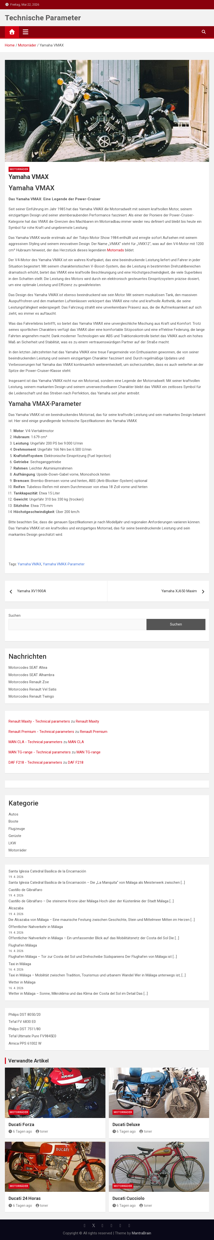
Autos (13, 814)
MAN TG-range (89, 752)
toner (42, 1131)
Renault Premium (93, 731)
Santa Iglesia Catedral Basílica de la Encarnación (47, 871)
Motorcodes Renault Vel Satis (32, 689)
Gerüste (15, 836)
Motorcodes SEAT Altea (28, 667)
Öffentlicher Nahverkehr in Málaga (36, 927)
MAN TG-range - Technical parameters (40, 752)
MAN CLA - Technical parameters (35, 742)
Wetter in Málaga (22, 982)
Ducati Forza (21, 1124)
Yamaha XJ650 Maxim (179, 591)
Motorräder (19, 169)
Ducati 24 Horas (25, 1198)
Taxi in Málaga (20, 964)
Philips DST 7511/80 (25, 1029)
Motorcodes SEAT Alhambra (31, 675)
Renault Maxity (87, 721)
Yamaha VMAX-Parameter (64, 564)
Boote (13, 821)
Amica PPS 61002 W (25, 1043)
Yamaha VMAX (29, 564)
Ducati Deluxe (126, 1124)
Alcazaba (16, 908)
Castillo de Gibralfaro (25, 890)
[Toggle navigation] (25, 31)
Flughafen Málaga (23, 945)
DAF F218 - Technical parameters (35, 762)
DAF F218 (75, 762)
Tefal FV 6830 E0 (22, 1021)
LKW (12, 843)
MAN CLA (76, 742)
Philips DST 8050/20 (25, 1014)
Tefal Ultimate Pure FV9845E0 (32, 1036)
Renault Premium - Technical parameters (41, 731)
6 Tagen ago (20, 1131)
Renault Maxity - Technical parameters (39, 721)
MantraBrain (141, 1233)
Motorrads (115, 250)
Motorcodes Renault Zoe (29, 682)
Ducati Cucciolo (129, 1198)
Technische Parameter (43, 17)
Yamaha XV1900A (31, 591)
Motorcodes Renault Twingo (31, 696)
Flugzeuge (17, 829)
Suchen (15, 615)
